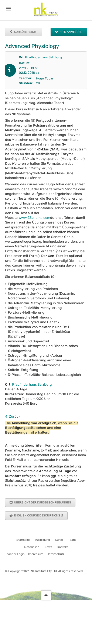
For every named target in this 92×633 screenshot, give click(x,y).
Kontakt (62, 547)
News (48, 547)
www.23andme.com (34, 218)
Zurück (14, 416)
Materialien (31, 547)
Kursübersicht (25, 32)
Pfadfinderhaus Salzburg (43, 57)
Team (72, 540)
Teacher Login (14, 554)
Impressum (35, 554)
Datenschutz (55, 554)
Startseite (23, 540)
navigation (8, 8)
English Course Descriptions (36, 515)
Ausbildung (42, 540)
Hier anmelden (70, 32)
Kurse (59, 540)
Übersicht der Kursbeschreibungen (42, 502)
